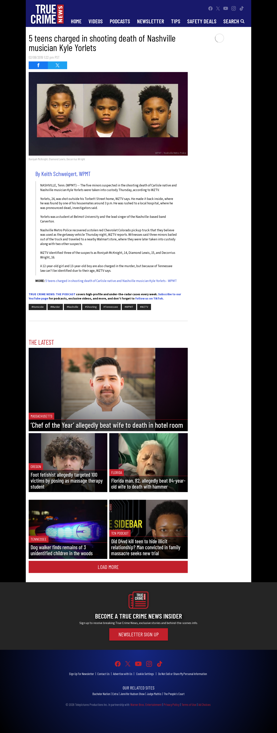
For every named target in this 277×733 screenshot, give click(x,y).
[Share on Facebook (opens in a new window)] (38, 65)
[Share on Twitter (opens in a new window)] (57, 65)
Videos (95, 21)
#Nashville (72, 307)
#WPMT (129, 307)
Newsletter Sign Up (138, 634)
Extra (115, 694)
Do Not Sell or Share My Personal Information (182, 674)
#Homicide (38, 307)
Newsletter (150, 21)
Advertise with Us (122, 674)
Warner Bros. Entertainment (146, 704)
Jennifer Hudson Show (132, 694)
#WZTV (144, 307)
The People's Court (174, 694)
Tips (175, 21)
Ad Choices (204, 704)
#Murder (55, 307)
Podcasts (120, 21)
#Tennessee (110, 307)
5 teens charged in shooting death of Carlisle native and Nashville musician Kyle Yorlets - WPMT (111, 281)
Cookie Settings (145, 674)
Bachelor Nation (101, 694)
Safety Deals (201, 21)
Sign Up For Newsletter (81, 674)
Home (76, 21)
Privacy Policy (171, 704)
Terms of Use (188, 704)
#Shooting (91, 307)
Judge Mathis (154, 694)
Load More (108, 567)
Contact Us (103, 674)
